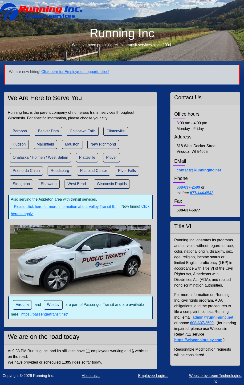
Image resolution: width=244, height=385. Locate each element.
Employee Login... (153, 376)
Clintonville (115, 131)
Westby (53, 305)
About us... (91, 376)
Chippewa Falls (82, 131)
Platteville (87, 157)
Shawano (49, 184)
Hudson (19, 144)
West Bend (77, 184)
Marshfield (45, 144)
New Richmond (103, 144)
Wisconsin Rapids (112, 184)
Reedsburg (60, 171)
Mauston (72, 144)
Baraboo (20, 131)
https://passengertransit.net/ (44, 314)
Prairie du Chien (26, 171)
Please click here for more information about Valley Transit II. (64, 207)
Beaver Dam (48, 131)
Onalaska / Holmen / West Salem (40, 157)
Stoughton (21, 184)
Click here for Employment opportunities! (75, 72)
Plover (111, 157)
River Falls (127, 171)
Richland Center (93, 171)
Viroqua (22, 305)
